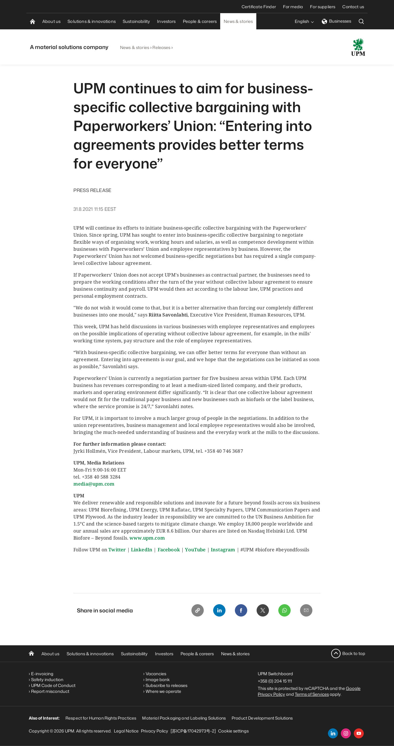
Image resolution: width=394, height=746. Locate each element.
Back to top (353, 653)
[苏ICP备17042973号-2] (193, 731)
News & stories (134, 47)
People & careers (197, 654)
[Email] (305, 610)
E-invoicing (42, 674)
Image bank (158, 679)
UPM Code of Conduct (53, 685)
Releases (161, 47)
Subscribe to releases (166, 685)
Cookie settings (233, 731)
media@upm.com (94, 484)
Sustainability (134, 654)
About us (50, 654)
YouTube (195, 549)
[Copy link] (194, 610)
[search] (361, 21)
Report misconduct (50, 691)
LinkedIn (141, 549)
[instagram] (346, 733)
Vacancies (156, 674)
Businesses (336, 21)
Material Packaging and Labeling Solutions (184, 718)
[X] (261, 610)
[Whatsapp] (283, 610)
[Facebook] (239, 610)
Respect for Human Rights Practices (100, 718)
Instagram (223, 549)
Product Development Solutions (262, 718)
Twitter (117, 549)
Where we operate (163, 691)
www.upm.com (147, 538)
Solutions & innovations (90, 654)
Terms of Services (312, 694)
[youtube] (359, 733)
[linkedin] (333, 733)
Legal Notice (126, 731)
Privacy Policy (154, 731)
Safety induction (47, 679)
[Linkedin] (216, 610)
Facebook (169, 549)
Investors (164, 654)
